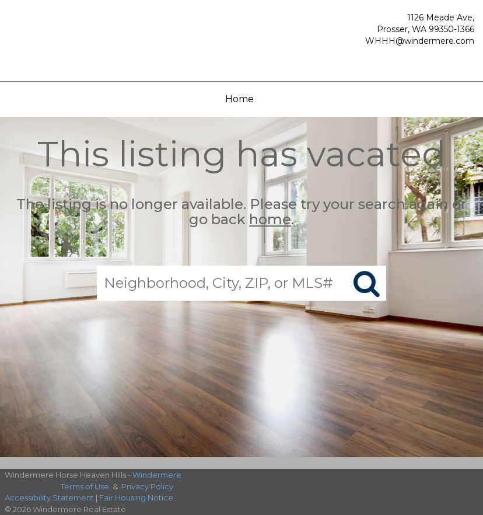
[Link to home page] (70, 37)
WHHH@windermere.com (419, 41)
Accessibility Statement (49, 497)
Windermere (156, 474)
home (270, 219)
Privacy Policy (147, 486)
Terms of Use (85, 486)
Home (239, 99)
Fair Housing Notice (136, 497)
